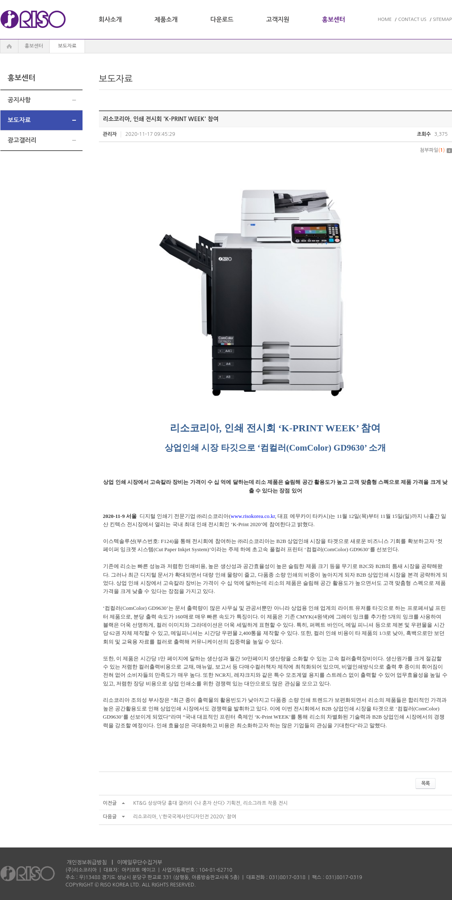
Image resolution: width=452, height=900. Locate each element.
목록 (425, 783)
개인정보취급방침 (87, 862)
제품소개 (165, 19)
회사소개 (110, 19)
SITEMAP (442, 19)
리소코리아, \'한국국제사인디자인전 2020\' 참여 (184, 816)
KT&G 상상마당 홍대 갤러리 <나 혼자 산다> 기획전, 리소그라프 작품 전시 (210, 803)
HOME (385, 19)
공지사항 (19, 100)
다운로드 (221, 19)
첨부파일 (436, 150)
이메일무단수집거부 (139, 862)
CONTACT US (412, 19)
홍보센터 (333, 19)
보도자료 (19, 120)
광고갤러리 (22, 140)
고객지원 (277, 19)
